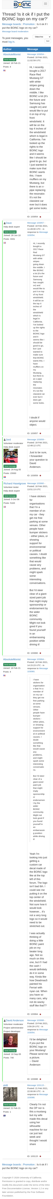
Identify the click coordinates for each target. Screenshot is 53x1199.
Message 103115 (35, 1085)
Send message (9, 60)
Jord (8, 439)
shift (5, 1085)
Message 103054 (35, 54)
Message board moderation (15, 31)
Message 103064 (35, 659)
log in (11, 41)
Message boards (11, 24)
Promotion (29, 24)
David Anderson (15, 1020)
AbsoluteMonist (12, 54)
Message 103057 (35, 223)
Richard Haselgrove (15, 483)
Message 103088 (35, 1020)
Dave (9, 223)
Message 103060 (35, 483)
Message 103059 (35, 439)
